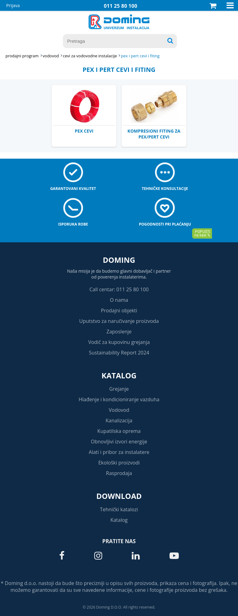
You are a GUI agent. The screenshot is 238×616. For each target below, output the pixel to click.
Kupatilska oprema (119, 431)
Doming (119, 260)
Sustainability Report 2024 (119, 352)
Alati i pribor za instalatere (119, 452)
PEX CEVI (84, 131)
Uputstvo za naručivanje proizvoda (119, 321)
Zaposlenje (119, 331)
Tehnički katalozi (119, 509)
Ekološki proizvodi (119, 462)
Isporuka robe (73, 224)
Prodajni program (22, 56)
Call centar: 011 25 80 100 (118, 289)
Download (119, 496)
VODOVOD (51, 56)
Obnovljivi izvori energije (119, 441)
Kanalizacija (119, 420)
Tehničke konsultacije (165, 188)
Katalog (119, 375)
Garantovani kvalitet (73, 188)
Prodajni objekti (119, 310)
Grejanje (119, 388)
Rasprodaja (119, 473)
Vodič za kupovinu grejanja (119, 342)
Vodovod (119, 410)
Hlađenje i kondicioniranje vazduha (119, 399)
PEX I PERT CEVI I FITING (140, 56)
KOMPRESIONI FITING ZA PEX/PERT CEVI (153, 134)
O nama (119, 300)
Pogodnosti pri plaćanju (165, 224)
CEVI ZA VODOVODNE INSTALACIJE (90, 56)
